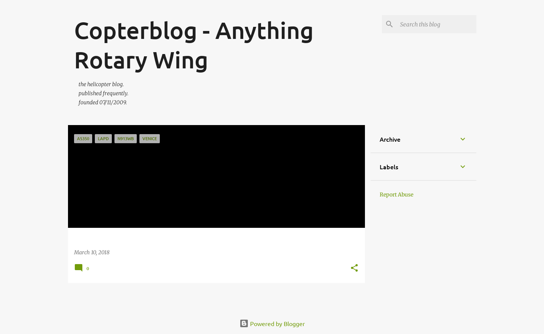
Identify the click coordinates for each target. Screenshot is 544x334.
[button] (354, 268)
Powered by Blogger (272, 323)
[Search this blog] (436, 24)
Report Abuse (396, 194)
